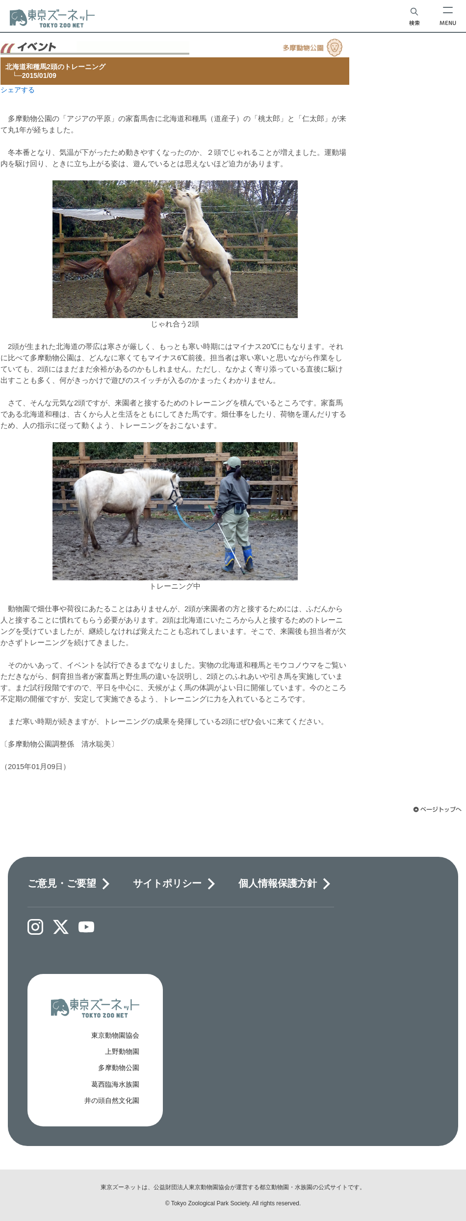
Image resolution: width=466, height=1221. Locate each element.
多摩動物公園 (118, 1067)
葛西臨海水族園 (115, 1084)
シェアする (17, 90)
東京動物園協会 (115, 1035)
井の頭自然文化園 (111, 1100)
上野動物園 (122, 1051)
